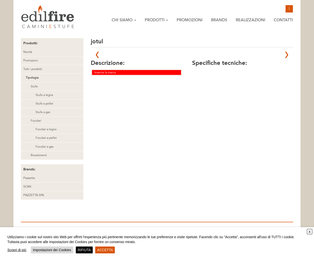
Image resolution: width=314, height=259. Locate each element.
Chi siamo (124, 20)
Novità (27, 52)
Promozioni (189, 20)
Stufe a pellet (44, 103)
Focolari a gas (44, 146)
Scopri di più (16, 250)
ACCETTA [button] (105, 250)
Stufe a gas (43, 112)
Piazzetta (29, 178)
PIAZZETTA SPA (33, 195)
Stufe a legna (44, 95)
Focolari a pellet (46, 138)
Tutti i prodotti (32, 69)
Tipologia (32, 77)
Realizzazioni (250, 20)
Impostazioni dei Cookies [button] (52, 250)
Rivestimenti (39, 155)
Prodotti (156, 20)
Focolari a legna (46, 129)
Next (287, 55)
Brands (219, 20)
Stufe (34, 86)
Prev (97, 55)
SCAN (27, 186)
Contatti (283, 20)
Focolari (36, 120)
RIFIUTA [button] (84, 250)
